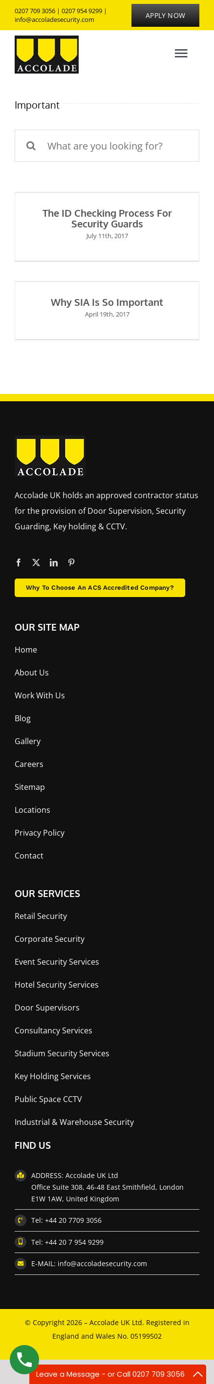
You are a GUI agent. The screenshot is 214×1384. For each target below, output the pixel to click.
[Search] (31, 146)
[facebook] (18, 562)
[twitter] (36, 562)
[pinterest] (71, 562)
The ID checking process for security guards (107, 218)
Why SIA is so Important (107, 302)
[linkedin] (54, 562)
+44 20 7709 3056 (73, 1220)
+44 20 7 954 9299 (74, 1242)
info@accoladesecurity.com (54, 19)
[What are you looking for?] (107, 146)
